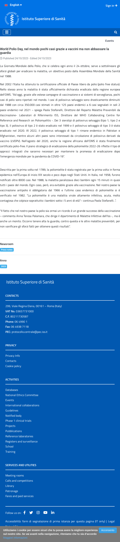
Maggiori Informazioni (15, 537)
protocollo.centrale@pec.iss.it (29, 340)
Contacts (10, 369)
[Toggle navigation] (7, 32)
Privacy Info (12, 364)
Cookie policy (13, 374)
